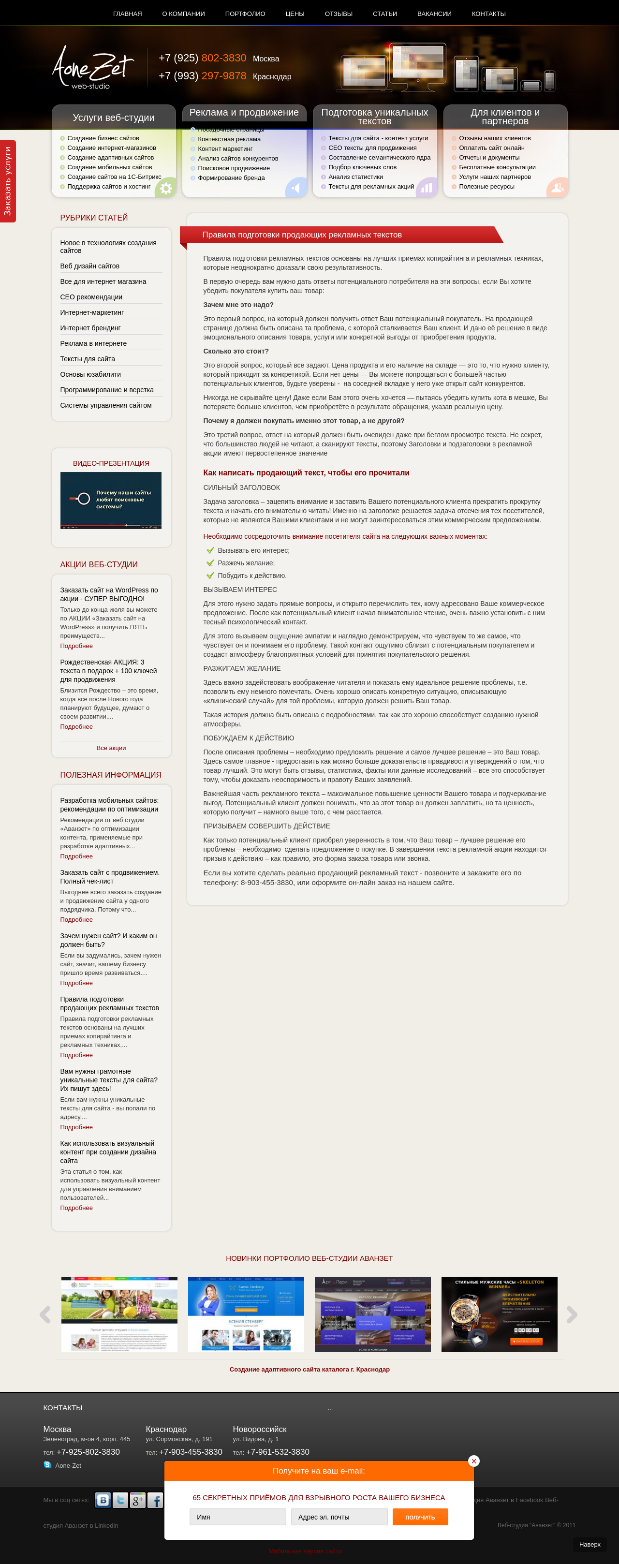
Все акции (111, 748)
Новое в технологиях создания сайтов (108, 246)
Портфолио (245, 13)
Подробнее (76, 645)
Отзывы (339, 13)
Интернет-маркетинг (92, 312)
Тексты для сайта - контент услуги (378, 138)
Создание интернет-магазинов (112, 147)
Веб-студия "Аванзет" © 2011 (537, 1525)
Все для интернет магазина (103, 281)
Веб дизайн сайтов (90, 266)
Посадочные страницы (231, 129)
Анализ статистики (356, 176)
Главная (127, 13)
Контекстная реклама (229, 139)
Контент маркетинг (225, 148)
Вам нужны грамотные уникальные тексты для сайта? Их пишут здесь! (109, 1079)
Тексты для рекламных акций (371, 186)
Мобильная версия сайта (305, 1551)
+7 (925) (219, 58)
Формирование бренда (231, 177)
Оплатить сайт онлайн (492, 147)
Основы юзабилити (90, 374)
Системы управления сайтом (106, 405)
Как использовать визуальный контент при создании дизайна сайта (108, 1152)
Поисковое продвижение (234, 168)
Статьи (385, 13)
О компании (183, 13)
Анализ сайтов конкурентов (238, 158)
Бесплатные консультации (497, 167)
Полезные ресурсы (487, 186)
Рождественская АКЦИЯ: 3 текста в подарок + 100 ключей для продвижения (108, 670)
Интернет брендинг (90, 328)
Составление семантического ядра (380, 157)
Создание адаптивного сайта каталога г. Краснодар (310, 1369)
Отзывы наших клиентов (495, 138)
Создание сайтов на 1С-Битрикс (115, 176)
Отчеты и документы (489, 157)
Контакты (489, 13)
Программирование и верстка (107, 390)
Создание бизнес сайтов (103, 138)
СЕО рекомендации (91, 297)
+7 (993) (225, 76)
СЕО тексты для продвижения (373, 147)
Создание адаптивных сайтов (111, 157)
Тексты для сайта (88, 359)
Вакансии (434, 13)
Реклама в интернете (93, 343)
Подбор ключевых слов (363, 167)
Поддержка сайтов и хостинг (109, 186)
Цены (295, 13)
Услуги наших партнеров (495, 176)
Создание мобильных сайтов (110, 167)
